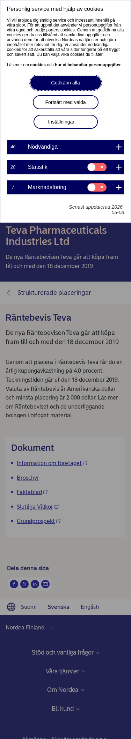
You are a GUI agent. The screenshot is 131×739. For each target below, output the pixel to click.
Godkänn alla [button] (65, 82)
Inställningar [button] (61, 122)
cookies (38, 64)
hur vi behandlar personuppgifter (88, 64)
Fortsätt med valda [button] (65, 102)
